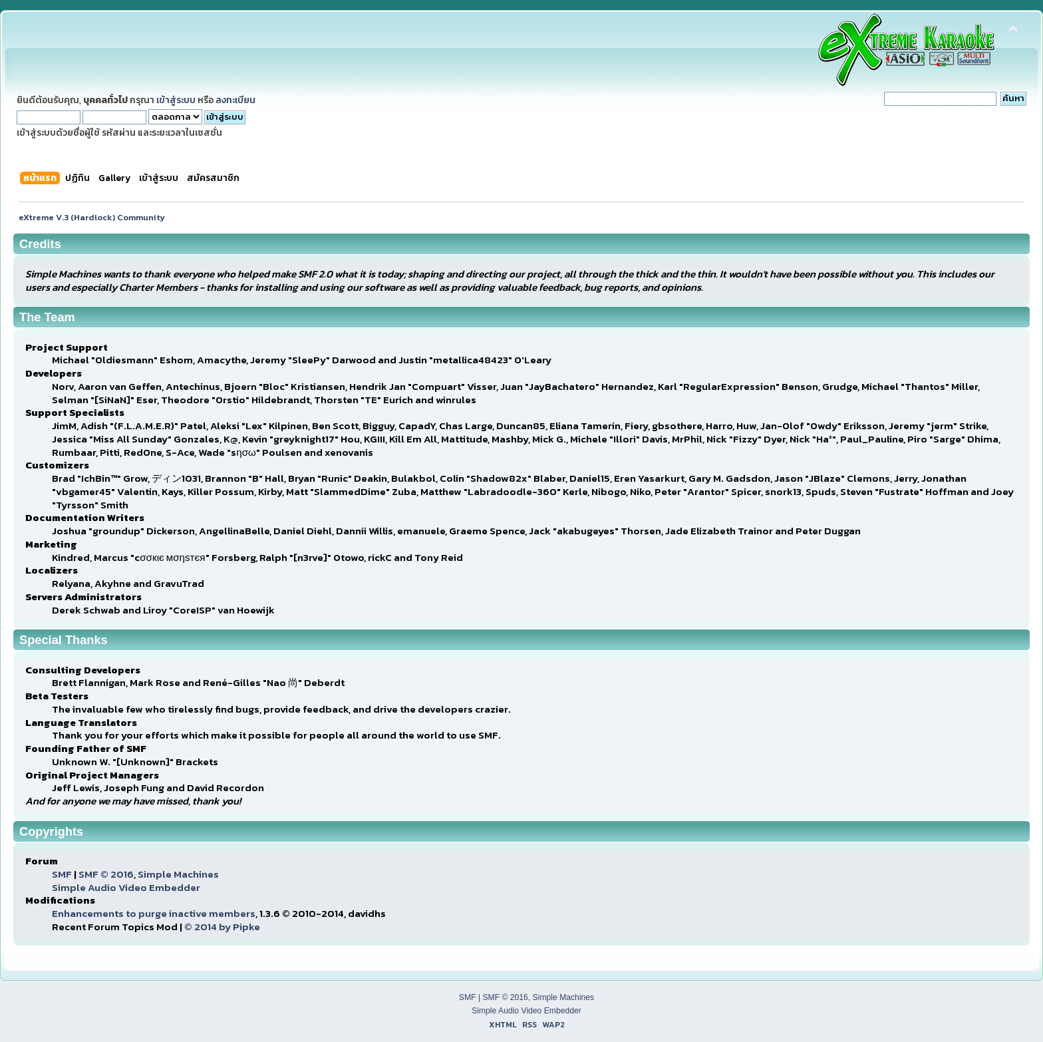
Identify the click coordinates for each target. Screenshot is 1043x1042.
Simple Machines (178, 874)
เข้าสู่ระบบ (176, 99)
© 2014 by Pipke (222, 926)
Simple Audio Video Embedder (126, 887)
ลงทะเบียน (235, 99)
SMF (62, 874)
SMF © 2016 (106, 874)
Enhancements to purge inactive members (153, 913)
